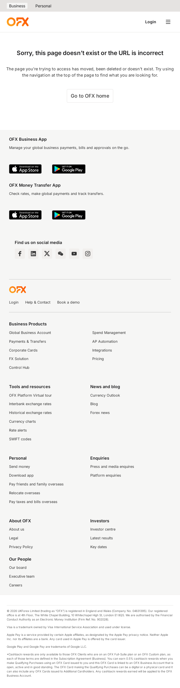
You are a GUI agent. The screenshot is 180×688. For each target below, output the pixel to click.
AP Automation (104, 341)
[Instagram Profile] (88, 254)
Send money (19, 466)
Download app (21, 475)
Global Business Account (30, 333)
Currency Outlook (105, 395)
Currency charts (22, 421)
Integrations (102, 350)
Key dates (98, 547)
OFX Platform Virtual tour (30, 395)
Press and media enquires (112, 466)
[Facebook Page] (20, 254)
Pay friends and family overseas (36, 484)
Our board (18, 567)
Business (17, 5)
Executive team (22, 576)
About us (16, 529)
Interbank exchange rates (30, 404)
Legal (13, 538)
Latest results (101, 538)
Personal (43, 5)
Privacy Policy (21, 547)
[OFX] (18, 21)
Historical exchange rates (30, 413)
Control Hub (19, 367)
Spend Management (109, 333)
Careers (15, 585)
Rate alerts (18, 430)
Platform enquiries (105, 475)
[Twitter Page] (47, 254)
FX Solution (18, 359)
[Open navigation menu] (168, 22)
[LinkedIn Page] (33, 254)
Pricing (98, 359)
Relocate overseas (24, 493)
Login (150, 21)
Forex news (100, 413)
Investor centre (102, 529)
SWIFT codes (20, 439)
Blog (94, 404)
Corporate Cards (23, 350)
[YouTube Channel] (74, 254)
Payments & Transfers (27, 341)
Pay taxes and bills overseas (33, 502)
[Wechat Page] (60, 254)
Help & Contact (37, 302)
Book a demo (68, 302)
